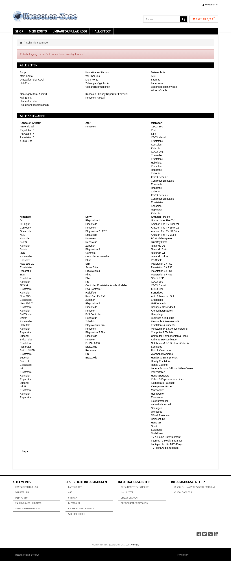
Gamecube (26, 231)
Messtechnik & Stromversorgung (169, 328)
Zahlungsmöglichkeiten (98, 83)
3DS (22, 274)
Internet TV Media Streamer (166, 440)
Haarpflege (157, 314)
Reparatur (156, 169)
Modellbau (157, 433)
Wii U (23, 386)
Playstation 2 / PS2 (96, 231)
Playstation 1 (92, 220)
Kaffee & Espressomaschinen (167, 379)
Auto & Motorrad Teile (163, 296)
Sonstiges (156, 346)
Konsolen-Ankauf (95, 97)
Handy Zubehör (160, 364)
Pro (87, 281)
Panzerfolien (158, 372)
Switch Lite (26, 339)
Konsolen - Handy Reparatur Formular (106, 94)
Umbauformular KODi (70, 31)
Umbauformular (28, 101)
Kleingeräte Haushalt (163, 382)
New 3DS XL (27, 303)
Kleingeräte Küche (161, 386)
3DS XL (24, 285)
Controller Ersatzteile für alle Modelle (106, 285)
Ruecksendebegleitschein (34, 104)
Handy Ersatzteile (161, 361)
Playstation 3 (27, 130)
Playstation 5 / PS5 (161, 274)
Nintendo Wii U (159, 256)
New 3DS (25, 296)
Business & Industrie (162, 317)
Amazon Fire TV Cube (163, 234)
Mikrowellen (157, 390)
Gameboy (25, 227)
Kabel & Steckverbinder (164, 339)
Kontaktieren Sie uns (97, 72)
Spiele (23, 249)
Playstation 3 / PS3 (161, 267)
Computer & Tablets (162, 332)
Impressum (157, 83)
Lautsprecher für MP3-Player (167, 444)
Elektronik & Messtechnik (165, 321)
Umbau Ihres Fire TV (163, 220)
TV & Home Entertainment (165, 437)
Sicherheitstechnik (161, 404)
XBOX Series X (159, 195)
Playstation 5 (27, 137)
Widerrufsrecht (159, 90)
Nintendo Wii (27, 126)
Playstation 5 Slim (95, 332)
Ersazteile (156, 184)
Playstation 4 (27, 133)
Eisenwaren (157, 397)
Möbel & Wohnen (160, 415)
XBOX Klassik (159, 137)
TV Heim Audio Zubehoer (165, 447)
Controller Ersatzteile (163, 180)
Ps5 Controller (93, 314)
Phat (153, 130)
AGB (153, 76)
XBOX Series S (159, 177)
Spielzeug (156, 429)
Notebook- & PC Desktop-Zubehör (170, 343)
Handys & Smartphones (164, 357)
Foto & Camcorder (161, 350)
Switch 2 (24, 361)
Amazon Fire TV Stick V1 (165, 224)
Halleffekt (156, 162)
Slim (153, 133)
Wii (21, 368)
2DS (22, 252)
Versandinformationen (97, 86)
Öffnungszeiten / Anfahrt (33, 94)
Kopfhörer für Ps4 (95, 296)
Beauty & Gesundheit (163, 307)
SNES (23, 242)
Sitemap (155, 79)
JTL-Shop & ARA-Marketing (202, 555)
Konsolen (90, 126)
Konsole (90, 310)
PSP (87, 354)
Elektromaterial (159, 400)
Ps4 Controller (93, 289)
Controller (156, 155)
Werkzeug (156, 411)
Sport (154, 426)
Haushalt (156, 422)
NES (22, 234)
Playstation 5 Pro (94, 325)
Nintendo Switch (160, 249)
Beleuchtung (158, 419)
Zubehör (155, 148)
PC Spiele (156, 260)
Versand (135, 544)
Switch (23, 317)
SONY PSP (157, 278)
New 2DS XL (27, 263)
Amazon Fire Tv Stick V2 (165, 227)
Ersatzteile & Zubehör (163, 325)
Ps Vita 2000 (92, 343)
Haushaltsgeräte (160, 375)
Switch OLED (27, 350)
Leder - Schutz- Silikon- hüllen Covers (172, 368)
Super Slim (91, 267)
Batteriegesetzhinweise (164, 86)
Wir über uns (92, 76)
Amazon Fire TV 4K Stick (165, 231)
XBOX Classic (159, 285)
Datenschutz (158, 72)
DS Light (25, 224)
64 (21, 220)
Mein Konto (38, 31)
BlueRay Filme (159, 242)
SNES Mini (26, 314)
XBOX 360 (157, 126)
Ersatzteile (157, 141)
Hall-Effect (101, 31)
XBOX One (26, 141)
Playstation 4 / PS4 (161, 270)
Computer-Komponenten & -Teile (169, 335)
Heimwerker (158, 393)
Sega (24, 451)
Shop (19, 31)
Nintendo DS (158, 245)
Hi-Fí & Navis (158, 303)
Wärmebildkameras (162, 354)
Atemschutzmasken (162, 310)
